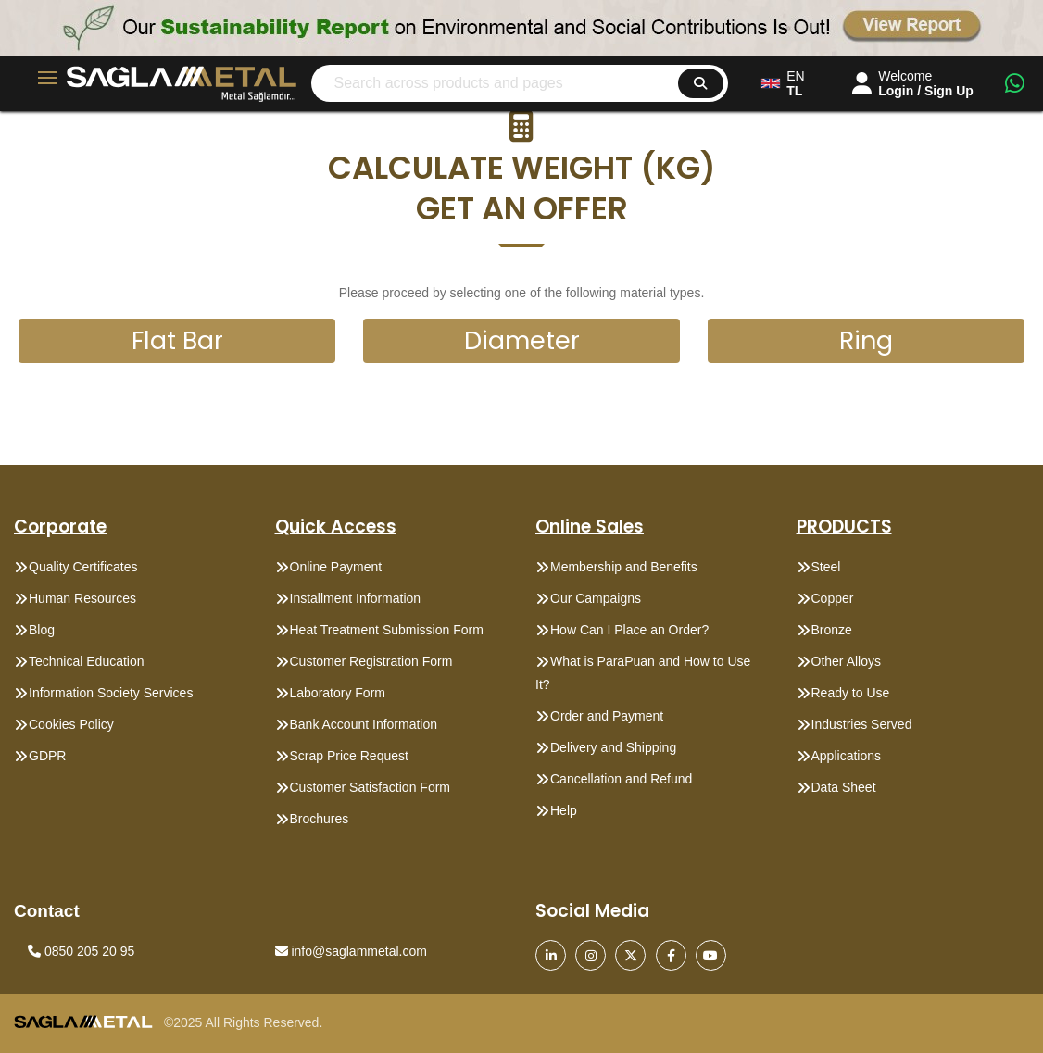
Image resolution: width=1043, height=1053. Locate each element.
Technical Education (87, 661)
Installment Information (355, 598)
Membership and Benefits (623, 566)
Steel (826, 566)
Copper (832, 598)
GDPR (47, 755)
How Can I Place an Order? (629, 629)
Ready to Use (850, 692)
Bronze (831, 629)
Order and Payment (606, 715)
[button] (521, 168)
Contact (47, 911)
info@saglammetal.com (351, 951)
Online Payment (336, 566)
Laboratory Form (337, 692)
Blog (42, 629)
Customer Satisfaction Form (370, 787)
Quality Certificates (83, 566)
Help (563, 810)
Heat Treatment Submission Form (387, 629)
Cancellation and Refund (621, 778)
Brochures (319, 818)
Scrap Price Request (349, 755)
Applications (846, 755)
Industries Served (861, 724)
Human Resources (82, 598)
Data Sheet (843, 787)
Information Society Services (111, 692)
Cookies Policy (71, 724)
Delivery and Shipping (613, 747)
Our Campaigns (595, 598)
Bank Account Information (364, 724)
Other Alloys (846, 661)
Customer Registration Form (371, 661)
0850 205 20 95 (81, 951)
